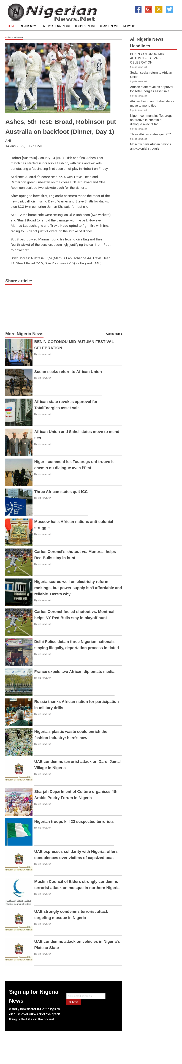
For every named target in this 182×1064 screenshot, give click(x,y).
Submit (73, 1002)
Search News (109, 26)
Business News (85, 26)
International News (56, 26)
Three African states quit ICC (61, 491)
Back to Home (14, 37)
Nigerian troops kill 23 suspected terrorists (74, 821)
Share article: (18, 280)
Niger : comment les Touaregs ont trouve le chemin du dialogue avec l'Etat (151, 120)
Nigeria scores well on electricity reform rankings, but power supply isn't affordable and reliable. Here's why (78, 587)
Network (129, 26)
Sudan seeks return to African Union (68, 371)
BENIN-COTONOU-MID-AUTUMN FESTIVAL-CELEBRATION (147, 58)
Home (11, 26)
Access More (113, 333)
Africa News (28, 26)
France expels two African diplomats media (74, 671)
